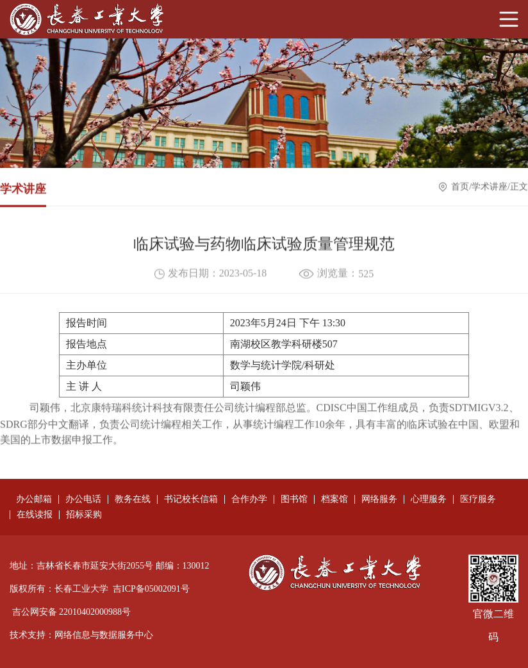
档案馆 (334, 499)
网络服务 (379, 499)
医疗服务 (478, 499)
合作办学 (249, 499)
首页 (460, 187)
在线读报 (35, 514)
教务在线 (133, 499)
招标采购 (84, 514)
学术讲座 (489, 187)
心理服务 (429, 499)
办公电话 (83, 499)
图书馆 (294, 499)
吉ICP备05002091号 (151, 589)
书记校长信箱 (191, 499)
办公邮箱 (34, 499)
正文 (519, 187)
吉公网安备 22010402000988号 (71, 612)
